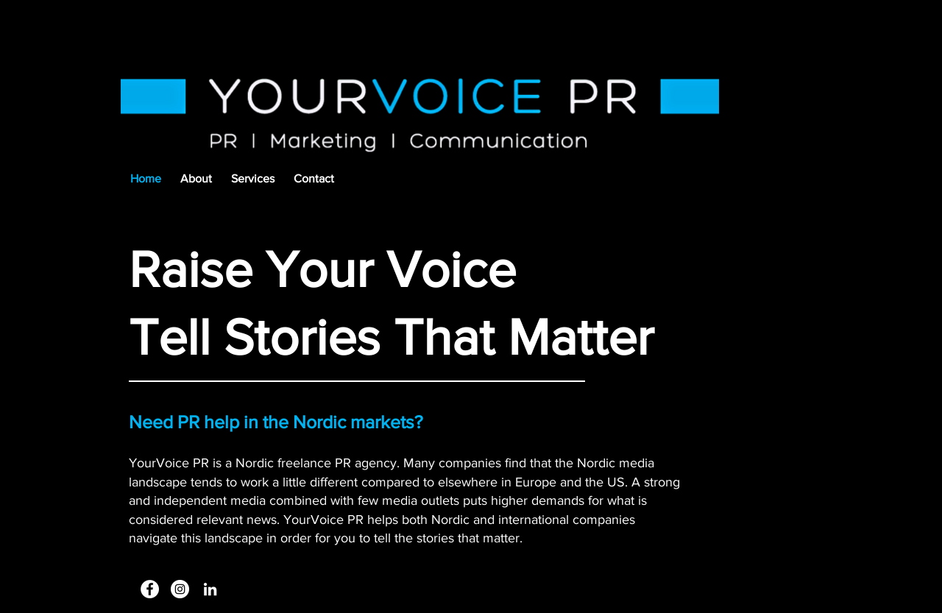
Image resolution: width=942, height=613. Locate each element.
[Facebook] (150, 589)
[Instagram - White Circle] (180, 589)
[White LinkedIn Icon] (210, 589)
